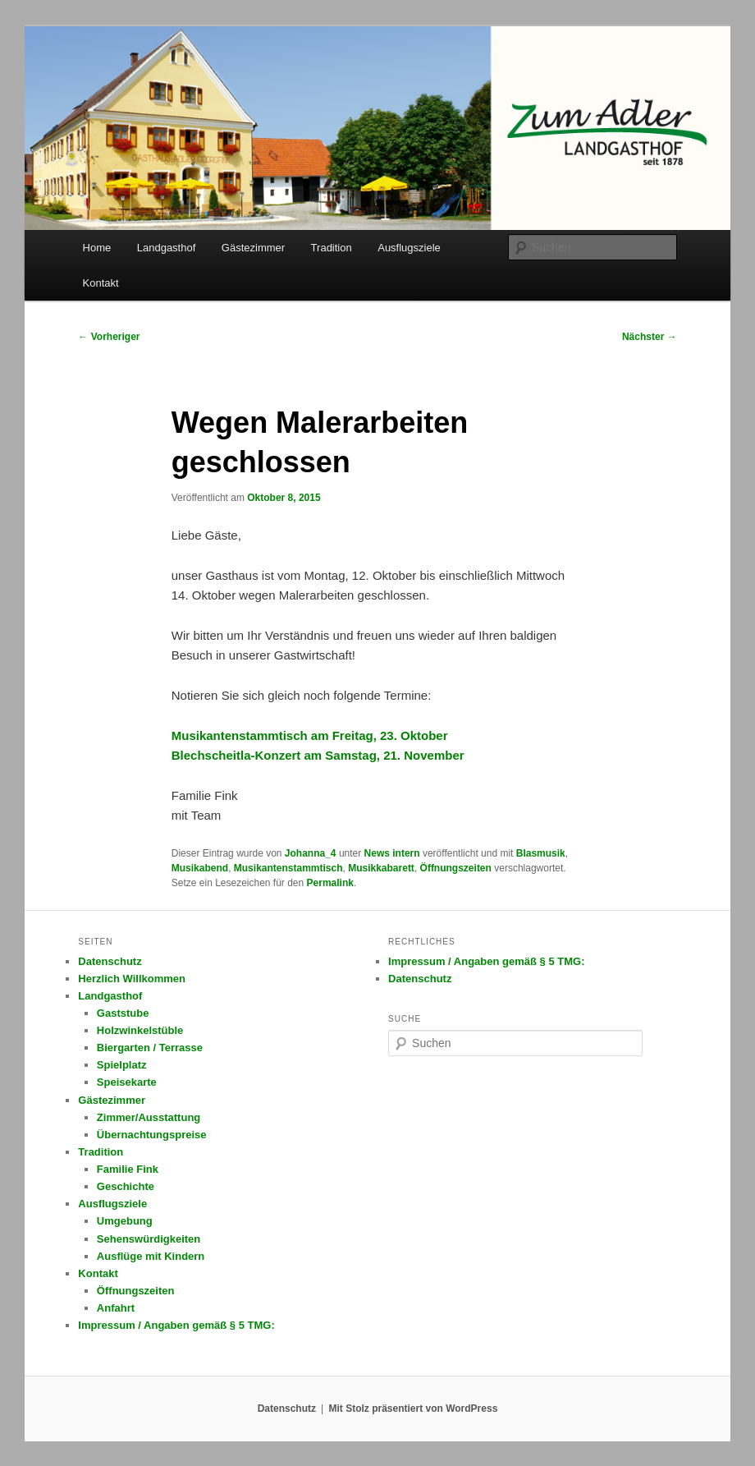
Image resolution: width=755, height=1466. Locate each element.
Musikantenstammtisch (288, 868)
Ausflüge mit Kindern (150, 1256)
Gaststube (123, 1013)
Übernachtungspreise (152, 1134)
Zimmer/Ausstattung (148, 1117)
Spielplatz (122, 1065)
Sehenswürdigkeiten (148, 1239)
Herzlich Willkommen (131, 978)
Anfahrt (116, 1308)
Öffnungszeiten (456, 868)
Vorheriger (109, 336)
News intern (392, 853)
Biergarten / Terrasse (150, 1047)
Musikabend (200, 868)
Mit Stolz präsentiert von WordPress (412, 1408)
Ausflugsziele (409, 247)
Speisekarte (127, 1082)
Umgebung (125, 1221)
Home (97, 247)
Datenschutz (109, 961)
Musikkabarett (381, 868)
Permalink (330, 883)
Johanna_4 (310, 853)
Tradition (331, 247)
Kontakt (101, 283)
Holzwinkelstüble (140, 1030)
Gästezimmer (253, 247)
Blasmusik (540, 853)
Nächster (649, 336)
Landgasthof (166, 247)
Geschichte (125, 1186)
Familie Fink (127, 1169)
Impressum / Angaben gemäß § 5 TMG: (176, 1325)
